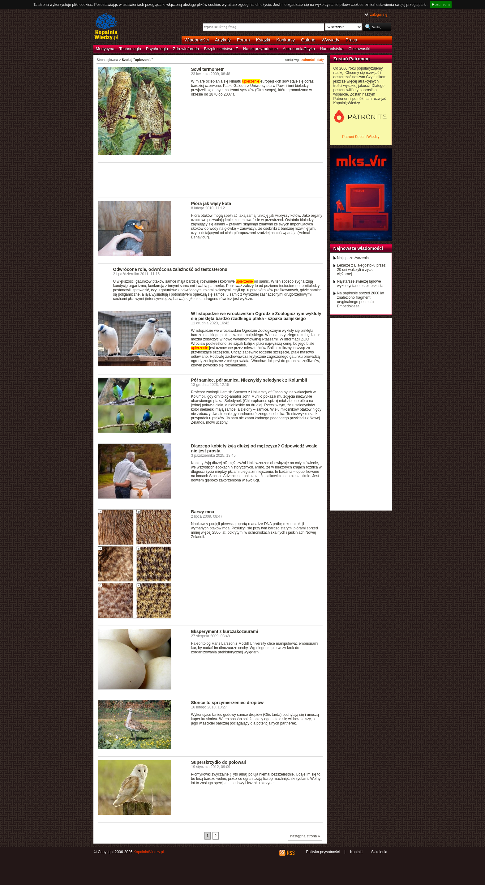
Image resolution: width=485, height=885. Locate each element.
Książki (263, 39)
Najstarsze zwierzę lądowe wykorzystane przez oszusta (360, 283)
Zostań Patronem (351, 58)
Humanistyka (331, 48)
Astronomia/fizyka (299, 48)
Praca (351, 39)
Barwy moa (202, 511)
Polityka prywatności (323, 852)
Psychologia (157, 48)
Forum (243, 39)
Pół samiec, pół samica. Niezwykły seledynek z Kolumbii (249, 380)
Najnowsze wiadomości (358, 248)
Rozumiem (440, 4)
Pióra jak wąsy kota (211, 203)
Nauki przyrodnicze (260, 48)
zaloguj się (378, 14)
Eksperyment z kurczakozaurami (224, 631)
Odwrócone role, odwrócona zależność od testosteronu (170, 269)
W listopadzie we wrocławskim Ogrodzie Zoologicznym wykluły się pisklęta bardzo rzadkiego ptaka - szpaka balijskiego (256, 316)
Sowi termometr (207, 69)
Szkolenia (379, 852)
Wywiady (330, 39)
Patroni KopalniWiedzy (361, 137)
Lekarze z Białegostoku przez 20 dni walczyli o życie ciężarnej (361, 269)
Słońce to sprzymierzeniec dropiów (227, 702)
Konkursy (285, 39)
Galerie (308, 39)
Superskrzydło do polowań (219, 762)
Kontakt (356, 852)
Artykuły (223, 39)
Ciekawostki (359, 48)
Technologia (130, 48)
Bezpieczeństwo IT (221, 48)
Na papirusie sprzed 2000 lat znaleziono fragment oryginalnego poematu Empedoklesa (360, 299)
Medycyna (105, 48)
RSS (290, 853)
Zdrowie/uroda (186, 48)
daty (320, 60)
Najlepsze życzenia (353, 258)
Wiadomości (197, 39)
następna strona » (305, 836)
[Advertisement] (210, 180)
